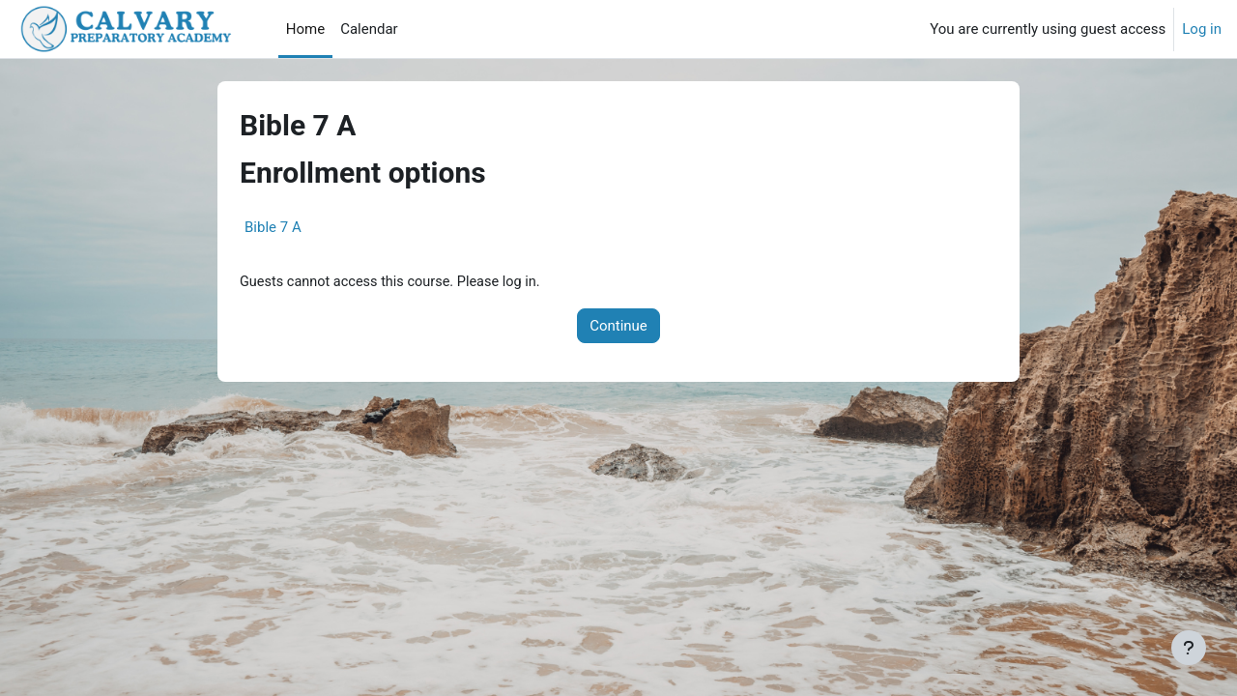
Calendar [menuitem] (369, 29)
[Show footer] (1188, 647)
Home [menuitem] (305, 29)
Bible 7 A (273, 227)
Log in (1202, 29)
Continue (618, 326)
